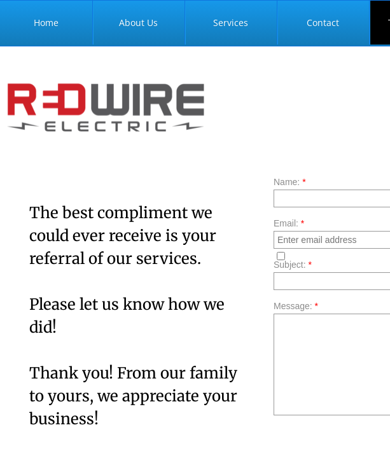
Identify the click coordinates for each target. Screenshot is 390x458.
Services (230, 23)
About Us (138, 23)
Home (46, 23)
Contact (323, 23)
